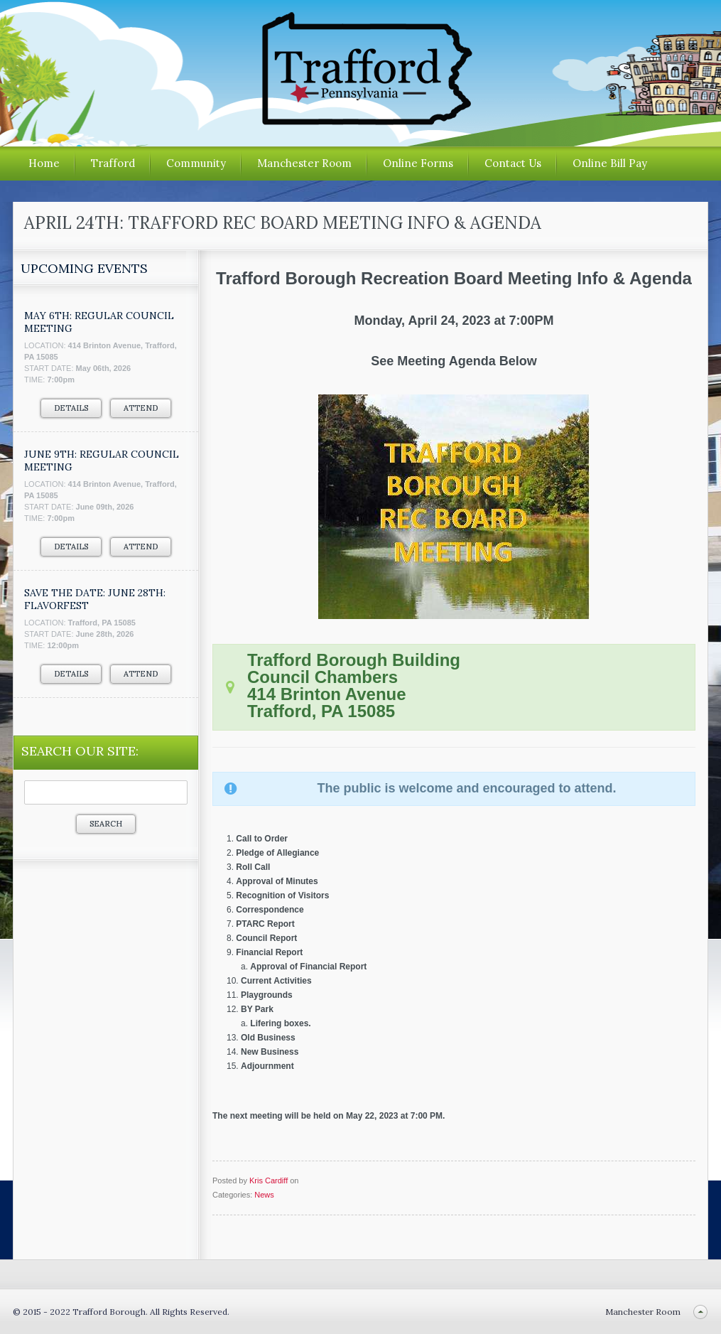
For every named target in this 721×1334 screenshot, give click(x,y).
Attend (141, 408)
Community (196, 163)
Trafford (113, 163)
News (264, 1194)
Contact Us (512, 163)
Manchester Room (304, 163)
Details (71, 408)
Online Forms (418, 163)
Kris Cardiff (268, 1180)
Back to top (700, 1311)
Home (44, 163)
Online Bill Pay (610, 163)
